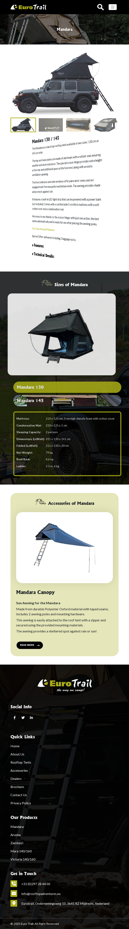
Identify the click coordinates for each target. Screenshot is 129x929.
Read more (29, 645)
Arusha (15, 835)
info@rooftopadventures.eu (41, 894)
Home (14, 746)
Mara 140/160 (21, 851)
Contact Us (18, 795)
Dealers (16, 779)
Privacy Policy (20, 803)
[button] (113, 84)
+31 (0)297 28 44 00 (35, 884)
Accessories (19, 770)
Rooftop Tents (20, 762)
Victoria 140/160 (22, 859)
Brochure (17, 787)
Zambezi (16, 843)
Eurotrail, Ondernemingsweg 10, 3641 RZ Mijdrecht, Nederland (65, 903)
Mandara (17, 827)
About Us (17, 754)
